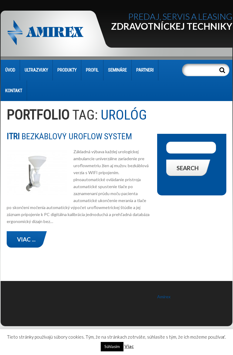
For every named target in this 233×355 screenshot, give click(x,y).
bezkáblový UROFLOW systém (69, 136)
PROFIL (92, 70)
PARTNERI (145, 70)
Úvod (10, 70)
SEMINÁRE (117, 70)
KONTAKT (13, 90)
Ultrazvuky (36, 70)
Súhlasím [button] (112, 346)
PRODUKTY (66, 70)
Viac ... (26, 239)
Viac (129, 346)
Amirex (164, 296)
